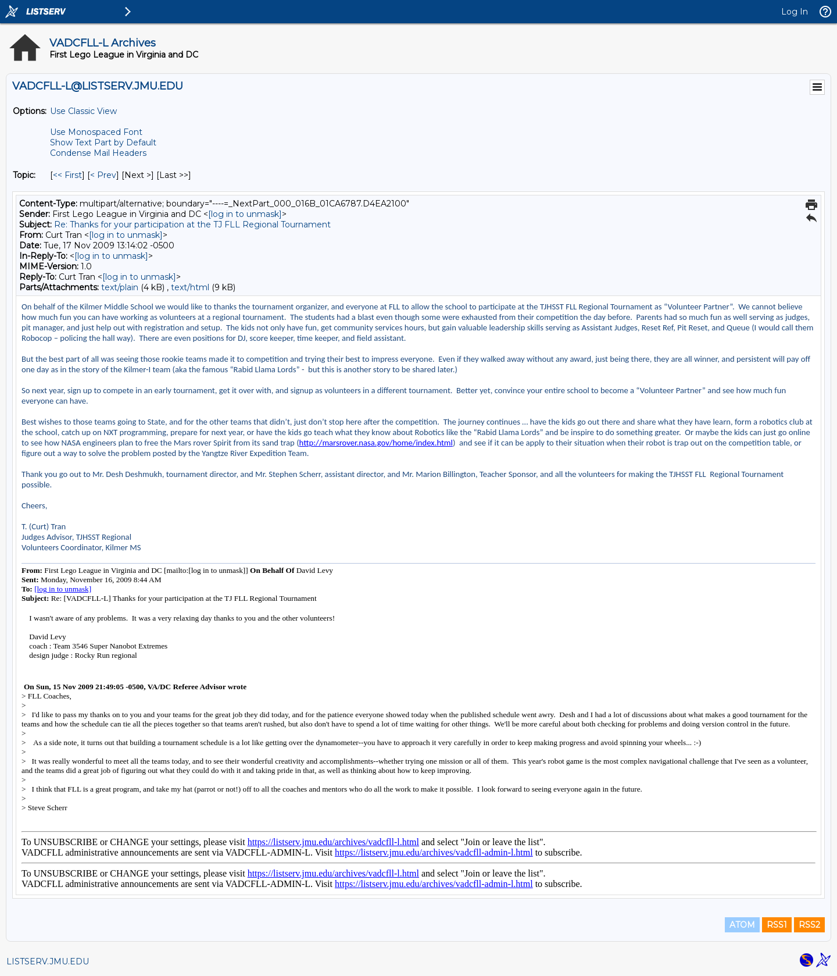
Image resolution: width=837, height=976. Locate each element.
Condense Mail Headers (98, 153)
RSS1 (777, 925)
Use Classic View (83, 111)
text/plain (119, 287)
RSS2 (809, 925)
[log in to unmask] (245, 214)
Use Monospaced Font (96, 132)
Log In (794, 11)
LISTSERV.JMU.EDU (47, 961)
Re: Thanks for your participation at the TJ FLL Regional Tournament (192, 224)
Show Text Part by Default (103, 142)
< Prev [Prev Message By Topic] (103, 175)
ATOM (742, 925)
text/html (190, 287)
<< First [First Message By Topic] (67, 175)
